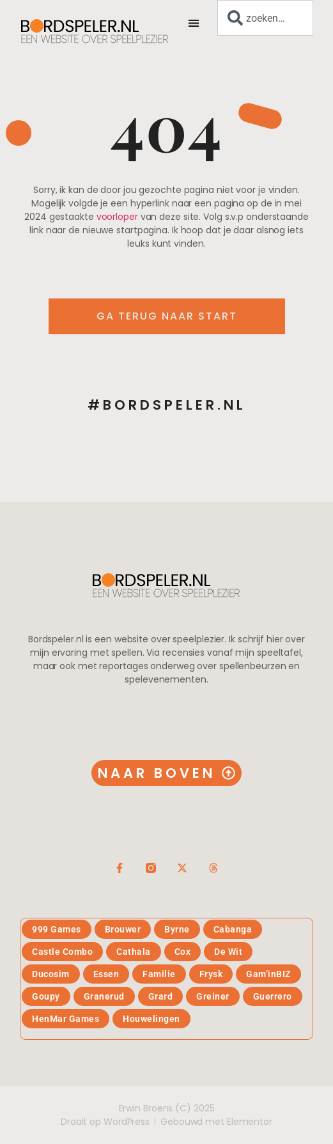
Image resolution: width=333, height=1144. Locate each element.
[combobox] (265, 18)
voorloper (117, 216)
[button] (194, 22)
